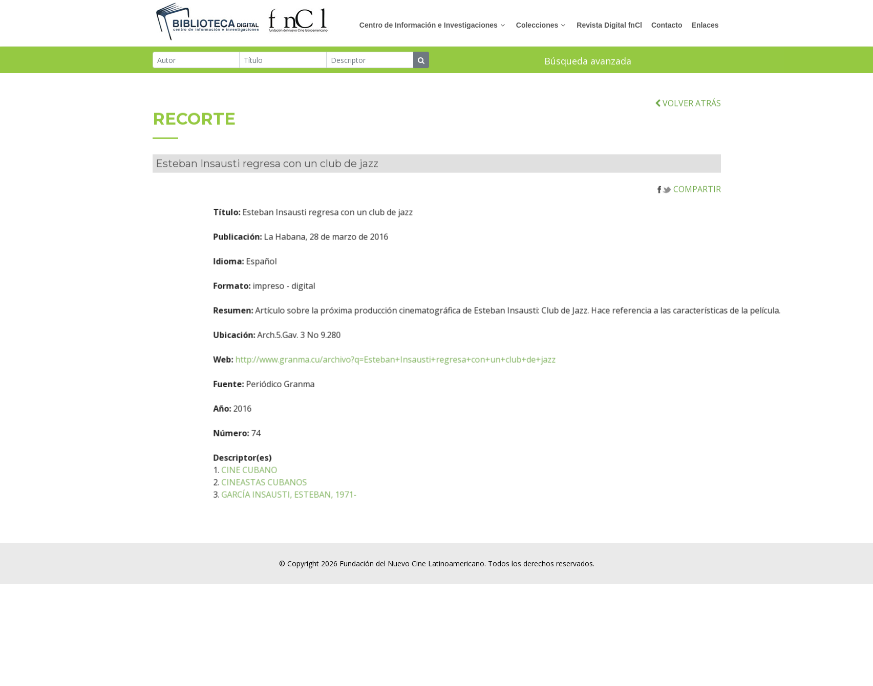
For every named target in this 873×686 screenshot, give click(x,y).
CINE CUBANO (277, 478)
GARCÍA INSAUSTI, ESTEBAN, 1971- (317, 503)
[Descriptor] (370, 60)
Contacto (667, 25)
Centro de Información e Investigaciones (428, 25)
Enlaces (705, 25)
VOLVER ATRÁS (688, 111)
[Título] (283, 60)
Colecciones (537, 25)
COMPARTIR (689, 198)
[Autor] (196, 60)
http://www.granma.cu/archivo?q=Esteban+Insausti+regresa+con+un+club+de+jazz (423, 368)
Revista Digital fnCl (609, 25)
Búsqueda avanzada (587, 61)
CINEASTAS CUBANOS (292, 491)
